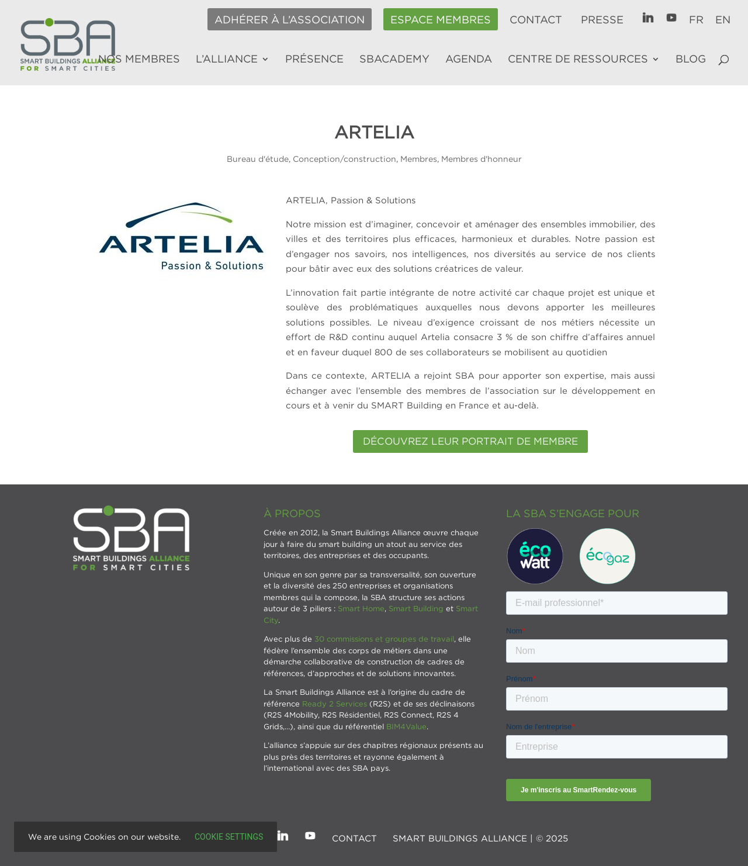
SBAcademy (394, 59)
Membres (418, 158)
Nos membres (139, 59)
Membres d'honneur (481, 158)
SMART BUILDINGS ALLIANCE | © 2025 (480, 838)
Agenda (468, 59)
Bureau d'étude (258, 158)
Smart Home (361, 608)
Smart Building (416, 608)
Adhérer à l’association (289, 20)
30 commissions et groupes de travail (384, 639)
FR (696, 20)
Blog (691, 59)
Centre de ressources (578, 59)
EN (722, 20)
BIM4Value (406, 726)
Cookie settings (229, 836)
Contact (536, 20)
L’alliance (227, 59)
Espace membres (440, 20)
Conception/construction (344, 158)
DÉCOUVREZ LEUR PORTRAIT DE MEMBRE (470, 441)
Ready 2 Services (334, 703)
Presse (602, 20)
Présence (314, 59)
